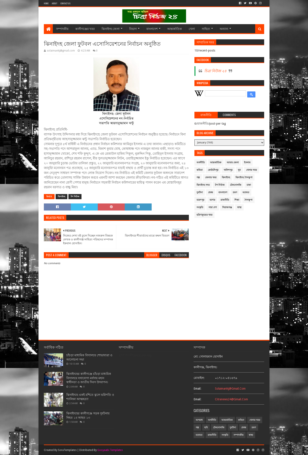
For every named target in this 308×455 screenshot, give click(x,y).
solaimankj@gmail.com (230, 388)
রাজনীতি (225, 200)
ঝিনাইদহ (61, 196)
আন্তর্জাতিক (174, 28)
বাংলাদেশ (152, 28)
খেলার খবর (251, 170)
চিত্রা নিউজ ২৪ (215, 71)
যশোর (212, 200)
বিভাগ (133, 28)
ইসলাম (247, 162)
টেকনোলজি (235, 185)
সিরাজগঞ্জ (227, 207)
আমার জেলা (233, 162)
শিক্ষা (236, 200)
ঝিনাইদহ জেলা (111, 28)
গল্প (198, 177)
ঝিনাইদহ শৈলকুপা (243, 177)
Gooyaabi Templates (110, 450)
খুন (239, 170)
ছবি (206, 427)
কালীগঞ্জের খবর (85, 28)
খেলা (192, 28)
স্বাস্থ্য (239, 207)
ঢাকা (249, 185)
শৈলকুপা (248, 200)
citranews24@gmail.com (231, 399)
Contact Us (65, 3)
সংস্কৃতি (200, 207)
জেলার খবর (210, 177)
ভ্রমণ (235, 192)
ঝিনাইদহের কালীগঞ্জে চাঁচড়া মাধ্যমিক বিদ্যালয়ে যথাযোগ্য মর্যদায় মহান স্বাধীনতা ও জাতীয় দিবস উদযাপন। (88, 378)
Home (46, 3)
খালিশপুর (228, 170)
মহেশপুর (200, 200)
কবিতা (200, 170)
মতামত (246, 192)
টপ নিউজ (75, 196)
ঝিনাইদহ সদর (203, 185)
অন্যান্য (224, 28)
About (54, 3)
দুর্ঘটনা (200, 192)
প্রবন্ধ (210, 192)
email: (197, 388)
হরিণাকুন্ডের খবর (204, 215)
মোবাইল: (199, 378)
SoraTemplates (67, 450)
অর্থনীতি (201, 162)
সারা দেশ (213, 207)
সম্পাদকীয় (62, 28)
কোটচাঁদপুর (213, 170)
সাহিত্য (206, 28)
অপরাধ (199, 420)
